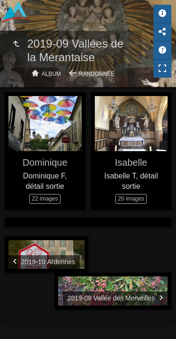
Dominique (45, 162)
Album (51, 74)
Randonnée (97, 74)
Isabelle (131, 162)
